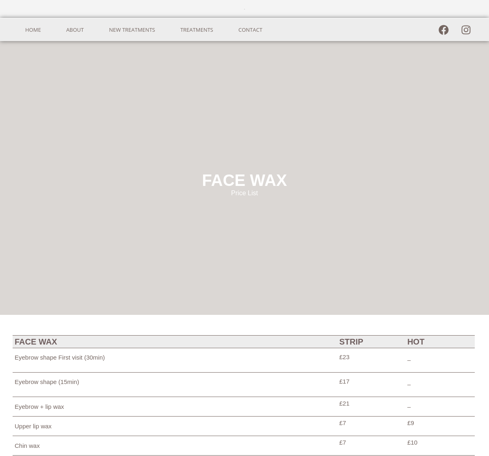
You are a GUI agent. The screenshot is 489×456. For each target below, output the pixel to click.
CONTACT (250, 29)
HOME (33, 29)
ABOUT (75, 29)
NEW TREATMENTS (132, 29)
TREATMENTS (196, 29)
